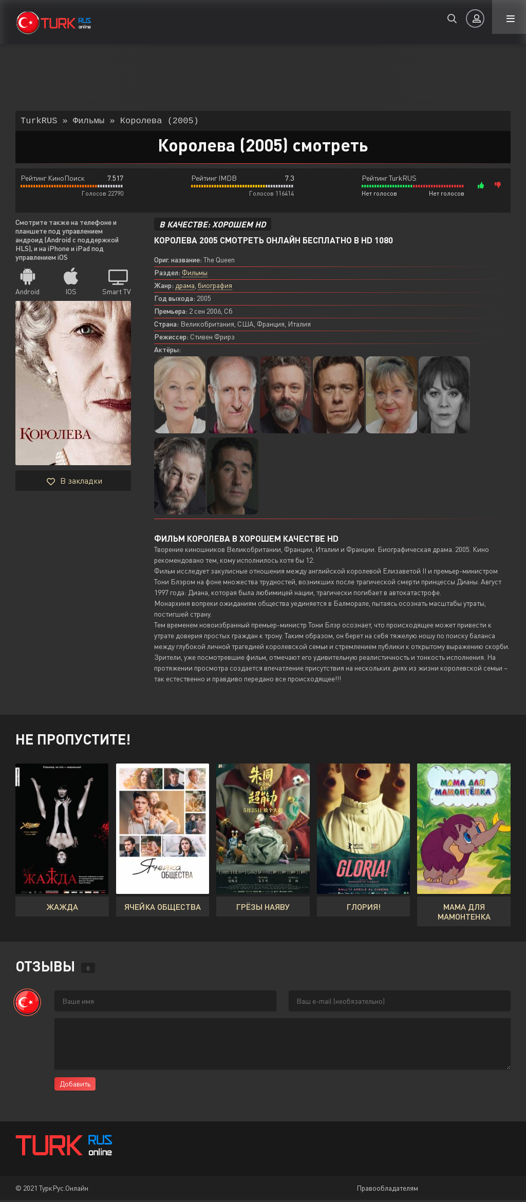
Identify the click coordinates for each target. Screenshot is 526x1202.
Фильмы (195, 274)
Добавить (75, 1085)
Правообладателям (387, 1190)
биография (215, 287)
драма (185, 287)
